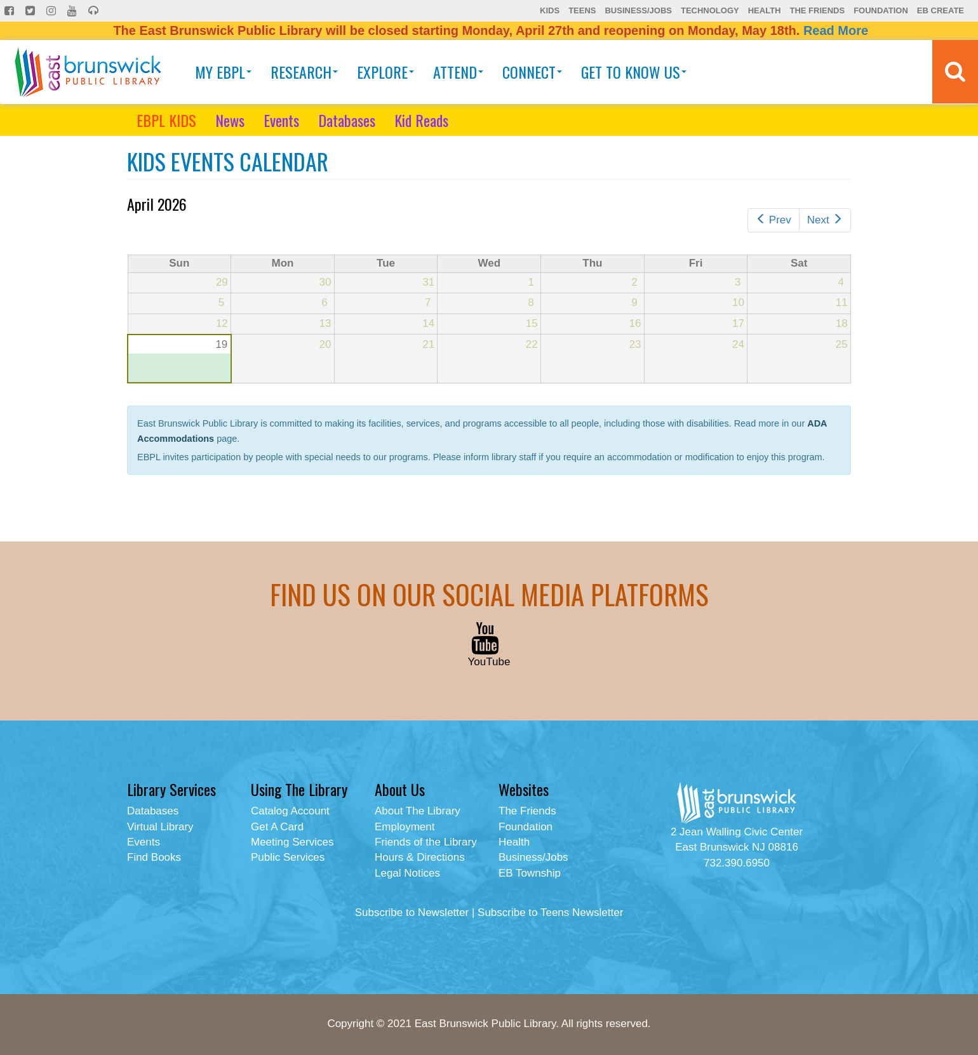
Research (304, 71)
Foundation (881, 10)
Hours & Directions (420, 857)
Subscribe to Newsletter (412, 912)
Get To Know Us (634, 71)
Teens (582, 10)
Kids (549, 10)
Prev (773, 220)
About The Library (417, 811)
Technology (710, 10)
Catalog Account (290, 811)
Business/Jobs (638, 10)
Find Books (154, 857)
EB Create (940, 10)
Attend (458, 71)
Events (281, 120)
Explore (385, 71)
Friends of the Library (426, 842)
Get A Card (277, 827)
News (230, 120)
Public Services (288, 857)
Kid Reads (421, 120)
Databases (346, 120)
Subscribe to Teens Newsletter (550, 912)
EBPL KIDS (166, 120)
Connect (532, 71)
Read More (835, 30)
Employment (404, 827)
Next (825, 220)
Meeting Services (292, 842)
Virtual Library (160, 827)
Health (764, 10)
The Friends (817, 10)
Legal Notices (407, 873)
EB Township (530, 873)
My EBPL (223, 71)
